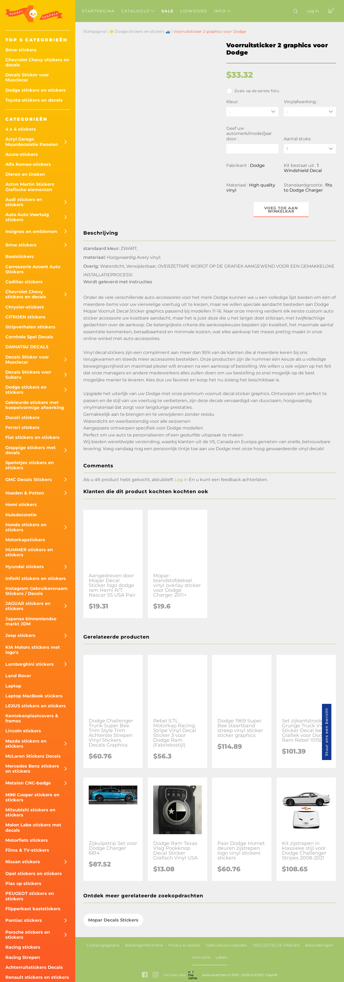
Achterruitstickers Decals (34, 967)
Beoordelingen (319, 945)
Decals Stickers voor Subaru (28, 375)
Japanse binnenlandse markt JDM (30, 621)
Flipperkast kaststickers (32, 908)
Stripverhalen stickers (30, 326)
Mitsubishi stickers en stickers (30, 812)
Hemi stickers (21, 504)
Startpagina (98, 11)
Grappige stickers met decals (30, 450)
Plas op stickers (23, 883)
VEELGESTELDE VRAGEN (276, 945)
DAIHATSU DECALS (26, 346)
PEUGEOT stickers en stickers (29, 896)
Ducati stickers (22, 417)
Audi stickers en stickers (23, 202)
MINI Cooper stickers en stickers (32, 797)
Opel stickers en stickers (33, 873)
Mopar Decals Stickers (113, 920)
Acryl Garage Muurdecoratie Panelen (31, 142)
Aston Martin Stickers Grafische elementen (29, 187)
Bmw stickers (21, 49)
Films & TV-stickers (27, 850)
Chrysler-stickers (24, 307)
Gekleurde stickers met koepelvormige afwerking (34, 405)
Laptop (13, 686)
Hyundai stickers (24, 566)
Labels (221, 957)
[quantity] (310, 148)
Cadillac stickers (24, 281)
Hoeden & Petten (24, 493)
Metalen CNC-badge (28, 783)
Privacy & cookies (184, 945)
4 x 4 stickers (20, 129)
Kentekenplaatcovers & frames (31, 718)
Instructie (201, 957)
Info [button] (222, 11)
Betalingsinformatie (144, 945)
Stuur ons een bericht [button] (326, 732)
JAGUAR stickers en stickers (28, 606)
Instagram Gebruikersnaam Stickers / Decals (36, 591)
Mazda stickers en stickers (25, 744)
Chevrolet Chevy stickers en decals (37, 62)
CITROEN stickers (25, 317)
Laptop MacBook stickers (34, 695)
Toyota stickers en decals (34, 100)
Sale (168, 11)
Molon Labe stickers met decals (33, 827)
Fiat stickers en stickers (32, 437)
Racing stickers (22, 947)
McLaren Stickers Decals (33, 756)
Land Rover (18, 675)
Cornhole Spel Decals (29, 336)
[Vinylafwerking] (310, 111)
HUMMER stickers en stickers (29, 552)
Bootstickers (19, 256)
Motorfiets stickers (26, 840)
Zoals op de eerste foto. (253, 91)
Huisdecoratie (21, 514)
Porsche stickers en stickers (27, 935)
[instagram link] (155, 975)
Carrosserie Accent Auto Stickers (32, 269)
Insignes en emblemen (31, 231)
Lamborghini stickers (29, 664)
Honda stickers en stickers (25, 527)
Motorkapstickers (25, 539)
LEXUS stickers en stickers (35, 705)
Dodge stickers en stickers (35, 90)
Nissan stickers (22, 861)
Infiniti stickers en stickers (35, 578)
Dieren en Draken (25, 174)
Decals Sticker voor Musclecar (27, 77)
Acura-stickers (21, 154)
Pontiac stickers (23, 920)
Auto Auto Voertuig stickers (27, 217)
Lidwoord (193, 11)
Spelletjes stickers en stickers (29, 465)
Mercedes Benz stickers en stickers (32, 769)
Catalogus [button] (138, 11)
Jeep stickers (20, 635)
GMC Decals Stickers (28, 479)
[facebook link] (145, 975)
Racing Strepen (22, 957)
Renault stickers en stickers (37, 977)
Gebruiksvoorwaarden (226, 945)
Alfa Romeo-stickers (28, 164)
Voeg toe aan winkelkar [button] (281, 210)
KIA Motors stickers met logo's (32, 650)
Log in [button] (181, 479)
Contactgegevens (103, 945)
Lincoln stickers (23, 730)
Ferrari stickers (22, 427)
